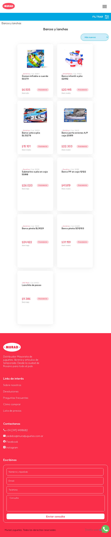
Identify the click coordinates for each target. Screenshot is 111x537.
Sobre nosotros (12, 385)
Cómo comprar (12, 404)
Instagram (10, 447)
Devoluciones (10, 391)
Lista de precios (12, 410)
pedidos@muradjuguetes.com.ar (23, 436)
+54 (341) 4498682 (15, 430)
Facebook (10, 441)
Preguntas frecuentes (15, 397)
